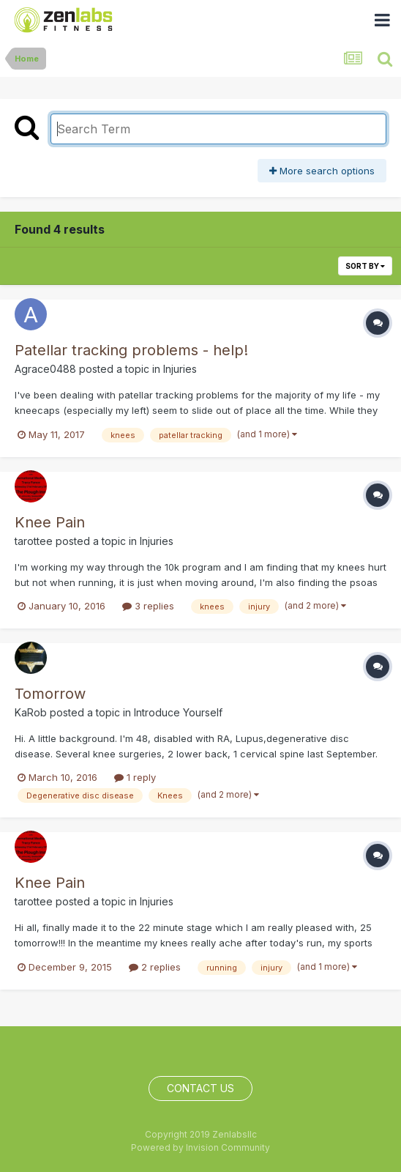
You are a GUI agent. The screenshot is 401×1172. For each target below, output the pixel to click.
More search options (322, 171)
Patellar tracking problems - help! (131, 350)
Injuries (180, 369)
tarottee (34, 541)
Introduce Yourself (178, 712)
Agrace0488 (45, 369)
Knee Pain (50, 522)
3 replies (148, 606)
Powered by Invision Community (200, 1147)
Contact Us (200, 1088)
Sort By (365, 266)
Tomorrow (50, 693)
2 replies (155, 967)
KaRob (31, 712)
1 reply (135, 777)
